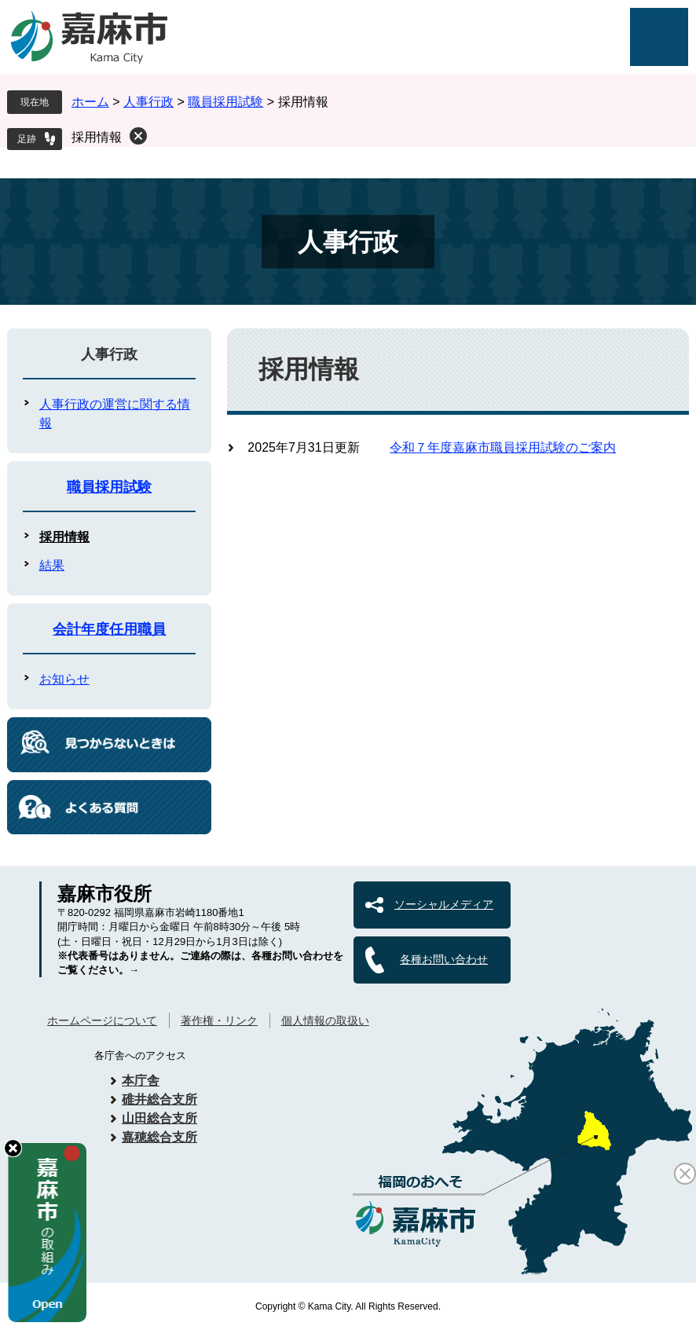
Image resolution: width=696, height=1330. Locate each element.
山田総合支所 (159, 1118)
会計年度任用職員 (109, 629)
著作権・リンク (219, 1020)
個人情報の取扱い (325, 1020)
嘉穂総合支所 (159, 1137)
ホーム (90, 101)
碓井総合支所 (159, 1099)
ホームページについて (102, 1020)
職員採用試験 (225, 101)
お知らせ (64, 679)
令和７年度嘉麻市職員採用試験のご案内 (503, 447)
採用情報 (96, 137)
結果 (51, 565)
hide (13, 1148)
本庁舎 (140, 1080)
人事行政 (148, 101)
